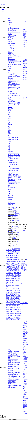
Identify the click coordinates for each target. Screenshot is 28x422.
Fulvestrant (9, 120)
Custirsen (9, 145)
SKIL (20, 275)
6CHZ (15, 306)
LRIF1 (18, 261)
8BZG (11, 317)
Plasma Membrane (10, 23)
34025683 (18, 235)
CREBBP (9, 252)
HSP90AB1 (19, 258)
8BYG (7, 316)
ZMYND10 (22, 271)
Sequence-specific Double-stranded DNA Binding (13, 48)
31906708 (11, 209)
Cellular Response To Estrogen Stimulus (12, 86)
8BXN (20, 315)
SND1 (11, 277)
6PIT (6, 307)
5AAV (12, 295)
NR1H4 (13, 266)
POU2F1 (18, 269)
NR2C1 (14, 266)
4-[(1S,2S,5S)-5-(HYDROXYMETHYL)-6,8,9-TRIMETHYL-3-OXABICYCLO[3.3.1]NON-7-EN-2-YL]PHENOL (14, 159)
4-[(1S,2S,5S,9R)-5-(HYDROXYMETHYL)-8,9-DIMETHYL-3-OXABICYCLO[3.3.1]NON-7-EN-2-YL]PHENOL (14, 157)
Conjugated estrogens (10, 108)
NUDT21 (17, 267)
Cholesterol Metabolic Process (25, 63)
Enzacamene (9, 190)
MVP (15, 264)
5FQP (18, 299)
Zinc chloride (9, 202)
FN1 (23, 261)
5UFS (23, 303)
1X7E (16, 287)
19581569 (14, 208)
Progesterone (9, 110)
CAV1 (15, 250)
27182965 (14, 226)
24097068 (24, 227)
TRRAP (9, 280)
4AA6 (16, 292)
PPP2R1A (11, 270)
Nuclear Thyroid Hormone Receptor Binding (25, 44)
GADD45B (19, 255)
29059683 (17, 220)
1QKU (10, 287)
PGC (6, 268)
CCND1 (19, 250)
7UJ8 (14, 311)
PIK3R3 (7, 269)
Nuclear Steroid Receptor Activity (12, 35)
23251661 (14, 237)
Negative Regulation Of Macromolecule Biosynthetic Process (25, 398)
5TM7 (13, 303)
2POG (16, 289)
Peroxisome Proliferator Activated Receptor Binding (25, 39)
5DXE (7, 298)
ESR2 (24, 260)
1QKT (8, 287)
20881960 (9, 233)
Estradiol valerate (10, 201)
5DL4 (16, 296)
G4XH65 (13, 285)
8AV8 (11, 314)
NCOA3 (15, 265)
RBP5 (25, 267)
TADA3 (10, 278)
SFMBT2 (13, 275)
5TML (18, 303)
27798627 (18, 207)
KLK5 (8, 260)
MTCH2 (7, 264)
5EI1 (15, 299)
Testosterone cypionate (10, 196)
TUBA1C (15, 280)
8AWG (13, 314)
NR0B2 (24, 13)
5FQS (7, 300)
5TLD (12, 302)
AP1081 (9, 144)
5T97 (11, 302)
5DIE (19, 295)
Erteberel (9, 171)
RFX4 (12, 273)
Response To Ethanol (24, 75)
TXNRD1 (19, 280)
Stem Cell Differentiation (11, 74)
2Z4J (25, 302)
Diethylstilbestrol (10, 107)
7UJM (18, 311)
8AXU (16, 314)
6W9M (25, 303)
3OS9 (19, 291)
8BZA (16, 316)
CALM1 (9, 250)
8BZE (8, 317)
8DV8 (20, 318)
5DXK (10, 298)
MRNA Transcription (24, 411)
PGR (8, 268)
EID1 (21, 260)
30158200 (11, 229)
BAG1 (10, 249)
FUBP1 (16, 255)
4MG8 (13, 293)
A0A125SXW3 (8, 285)
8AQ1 (18, 312)
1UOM (15, 287)
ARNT (7, 249)
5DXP (14, 298)
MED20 (15, 262)
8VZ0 (15, 319)
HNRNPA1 (22, 263)
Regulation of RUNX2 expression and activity (13, 100)
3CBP (7, 291)
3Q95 (8, 292)
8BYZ (12, 316)
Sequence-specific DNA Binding (25, 330)
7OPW (20, 309)
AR (26, 259)
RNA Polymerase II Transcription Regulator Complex (25, 366)
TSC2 (10, 280)
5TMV (17, 304)
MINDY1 (19, 263)
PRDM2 (15, 270)
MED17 (13, 262)
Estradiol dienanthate (10, 200)
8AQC (20, 312)
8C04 (18, 317)
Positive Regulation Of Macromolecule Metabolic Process (25, 354)
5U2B (8, 305)
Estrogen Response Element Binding (12, 44)
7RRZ (10, 310)
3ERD (10, 291)
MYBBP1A (17, 264)
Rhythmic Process (25, 80)
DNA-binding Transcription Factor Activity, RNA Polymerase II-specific (25, 377)
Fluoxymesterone (10, 124)
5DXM (12, 298)
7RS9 (7, 311)
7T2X (10, 311)
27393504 (17, 241)
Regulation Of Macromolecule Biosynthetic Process (14, 362)
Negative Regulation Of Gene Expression (12, 60)
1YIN (14, 288)
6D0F (18, 306)
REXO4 (11, 273)
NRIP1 (9, 267)
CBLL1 (17, 250)
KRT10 (16, 260)
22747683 (17, 226)
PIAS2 (14, 268)
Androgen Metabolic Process (11, 59)
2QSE (20, 290)
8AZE (18, 314)
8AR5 (12, 313)
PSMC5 (20, 271)
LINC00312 (15, 261)
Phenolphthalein (10, 142)
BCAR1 (16, 249)
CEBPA (10, 251)
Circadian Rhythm (25, 62)
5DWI (14, 297)
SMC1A (19, 276)
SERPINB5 (7, 275)
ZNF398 (12, 282)
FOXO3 (12, 255)
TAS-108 (9, 147)
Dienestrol (9, 119)
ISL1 (19, 259)
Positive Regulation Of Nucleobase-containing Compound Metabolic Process (13, 351)
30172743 (16, 214)
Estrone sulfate (9, 141)
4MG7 (12, 293)
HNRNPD (13, 258)
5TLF (14, 302)
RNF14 (20, 273)
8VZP (18, 319)
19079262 (14, 215)
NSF (15, 267)
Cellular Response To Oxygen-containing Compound (14, 87)
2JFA (7, 289)
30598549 (9, 231)
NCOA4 (17, 265)
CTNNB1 (16, 252)
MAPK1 (20, 261)
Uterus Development (10, 78)
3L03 (16, 291)
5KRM (16, 301)
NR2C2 (16, 266)
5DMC (20, 296)
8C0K (19, 317)
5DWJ (15, 297)
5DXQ (15, 298)
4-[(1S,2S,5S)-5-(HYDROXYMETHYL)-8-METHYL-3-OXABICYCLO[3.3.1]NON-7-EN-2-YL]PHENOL (14, 155)
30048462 (11, 231)
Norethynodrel (9, 188)
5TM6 (12, 303)
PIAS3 (16, 268)
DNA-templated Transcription (11, 381)
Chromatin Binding (10, 34)
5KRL (15, 301)
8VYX (13, 319)
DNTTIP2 (16, 253)
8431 (21, 283)
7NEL (13, 309)
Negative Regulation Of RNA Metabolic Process (13, 365)
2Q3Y (23, 302)
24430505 (14, 216)
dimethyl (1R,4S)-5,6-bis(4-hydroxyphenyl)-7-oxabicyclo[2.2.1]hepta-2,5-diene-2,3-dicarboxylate (14, 170)
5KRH (8, 301)
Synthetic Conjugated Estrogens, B (12, 187)
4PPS (14, 294)
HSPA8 (11, 259)
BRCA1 (7, 250)
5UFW (12, 305)
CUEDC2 (18, 252)
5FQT (8, 300)
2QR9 (18, 290)
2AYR (18, 288)
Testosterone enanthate (10, 197)
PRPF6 (16, 271)
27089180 (13, 207)
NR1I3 (22, 265)
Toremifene (9, 112)
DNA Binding (9, 33)
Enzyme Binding (10, 41)
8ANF (13, 312)
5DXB (19, 297)
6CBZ (11, 306)
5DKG (13, 296)
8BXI (16, 315)
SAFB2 (7, 274)
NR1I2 (26, 264)
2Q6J (17, 289)
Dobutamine (9, 118)
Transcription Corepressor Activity (25, 29)
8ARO (15, 313)
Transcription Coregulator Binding (12, 30)
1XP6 (7, 288)
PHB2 (11, 268)
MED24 (7, 263)
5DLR (18, 296)
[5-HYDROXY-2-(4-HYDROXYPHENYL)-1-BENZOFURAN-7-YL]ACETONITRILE (13, 153)
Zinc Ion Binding (10, 39)
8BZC (19, 316)
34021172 (18, 234)
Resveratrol (9, 132)
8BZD (7, 317)
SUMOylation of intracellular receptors (12, 93)
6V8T (18, 307)
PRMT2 (12, 271)
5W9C (15, 305)
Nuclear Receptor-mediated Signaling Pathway (13, 379)
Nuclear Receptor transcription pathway (12, 92)
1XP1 (19, 287)
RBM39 (7, 273)
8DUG (9, 318)
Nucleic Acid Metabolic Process (11, 370)
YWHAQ (18, 281)
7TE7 (11, 311)
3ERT (11, 291)
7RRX (7, 310)
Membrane (9, 24)
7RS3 (16, 310)
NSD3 (14, 267)
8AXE (15, 314)
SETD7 (11, 275)
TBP (19, 278)
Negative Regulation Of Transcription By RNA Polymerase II (25, 60)
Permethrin (9, 143)
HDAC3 (16, 257)
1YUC (22, 302)
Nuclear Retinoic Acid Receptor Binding (25, 37)
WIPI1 (9, 281)
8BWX (9, 315)
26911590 (11, 215)
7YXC (27, 303)
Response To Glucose (24, 64)
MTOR (12, 264)
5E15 (8, 299)
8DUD (7, 318)
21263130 (12, 220)
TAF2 (17, 278)
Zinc (8, 128)
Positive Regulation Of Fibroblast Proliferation (13, 73)
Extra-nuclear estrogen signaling (11, 101)
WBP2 (7, 281)
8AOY (15, 312)
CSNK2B (12, 252)
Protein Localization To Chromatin (12, 85)
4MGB (19, 293)
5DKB (10, 296)
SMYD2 (9, 277)
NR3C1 (24, 265)
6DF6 (19, 306)
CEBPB (12, 251)
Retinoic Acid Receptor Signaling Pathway (25, 336)
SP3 (16, 277)
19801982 (18, 213)
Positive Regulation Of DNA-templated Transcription (25, 79)
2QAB (10, 290)
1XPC (10, 288)
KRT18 (18, 260)
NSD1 (10, 267)
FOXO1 (10, 255)
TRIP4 (7, 280)
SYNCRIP (7, 278)
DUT (17, 253)
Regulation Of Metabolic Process (25, 400)
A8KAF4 (11, 285)
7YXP (22, 304)
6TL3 (15, 307)
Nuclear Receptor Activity (11, 36)
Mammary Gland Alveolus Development (12, 83)
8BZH (13, 317)
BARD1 (14, 249)
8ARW (20, 313)
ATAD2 (9, 249)
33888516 (15, 230)
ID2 (24, 263)
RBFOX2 (17, 272)
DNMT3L (13, 253)
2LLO (8, 289)
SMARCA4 (7, 276)
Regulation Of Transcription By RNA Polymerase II (14, 54)
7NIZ (18, 309)
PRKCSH (7, 271)
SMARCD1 (10, 276)
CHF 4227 (9, 146)
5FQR (19, 299)
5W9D (17, 305)
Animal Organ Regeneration (24, 68)
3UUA (11, 292)
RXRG (22, 268)
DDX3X (7, 253)
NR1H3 (24, 264)
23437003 (14, 212)
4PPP (13, 294)
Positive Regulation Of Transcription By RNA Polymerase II (25, 329)
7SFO (8, 311)
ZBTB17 (10, 282)
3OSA (7, 292)
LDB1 (13, 261)
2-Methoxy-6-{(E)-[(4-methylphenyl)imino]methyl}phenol (12, 195)
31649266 (13, 243)
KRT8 (7, 261)
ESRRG (22, 261)
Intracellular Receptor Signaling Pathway (25, 323)
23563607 (11, 233)
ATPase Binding (10, 47)
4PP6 (12, 294)
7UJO (20, 311)
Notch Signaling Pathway (24, 61)
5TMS (12, 304)
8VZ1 (16, 319)
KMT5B (14, 260)
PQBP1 (13, 270)
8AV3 (7, 314)
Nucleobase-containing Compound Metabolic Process (14, 376)
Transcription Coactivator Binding (12, 31)
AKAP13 (16, 248)
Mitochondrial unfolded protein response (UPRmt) (14, 102)
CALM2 (11, 250)
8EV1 (8, 319)
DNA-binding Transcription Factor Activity (25, 346)
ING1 (18, 259)
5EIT (16, 299)
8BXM (18, 315)
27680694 (15, 210)
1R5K (12, 287)
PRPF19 (14, 271)
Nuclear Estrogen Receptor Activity (12, 43)
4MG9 (15, 293)
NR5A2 (26, 265)
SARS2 (11, 274)
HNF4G (24, 262)
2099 (6, 283)
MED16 (11, 262)
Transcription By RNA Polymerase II (12, 55)
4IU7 (19, 292)
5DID (18, 295)
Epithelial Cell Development (11, 52)
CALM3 (14, 250)
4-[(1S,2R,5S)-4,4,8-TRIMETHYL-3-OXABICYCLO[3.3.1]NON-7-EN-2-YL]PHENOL (14, 182)
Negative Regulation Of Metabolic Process (13, 374)
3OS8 (17, 291)
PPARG (26, 266)
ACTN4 (12, 248)
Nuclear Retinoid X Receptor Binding (25, 42)
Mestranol (9, 125)
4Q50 (19, 294)
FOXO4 (14, 255)
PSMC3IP (18, 271)
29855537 (12, 226)
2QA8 (8, 290)
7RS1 (13, 310)
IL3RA (26, 263)
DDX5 (9, 253)
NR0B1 (9, 266)
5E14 (7, 299)
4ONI (22, 303)
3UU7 (10, 292)
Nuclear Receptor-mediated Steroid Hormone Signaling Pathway (25, 406)
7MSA (8, 309)
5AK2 (15, 295)
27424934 (19, 214)
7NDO (12, 309)
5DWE (10, 297)
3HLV (13, 291)
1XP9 (8, 288)
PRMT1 (10, 271)
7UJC (15, 311)
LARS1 (9, 261)
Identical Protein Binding (11, 45)
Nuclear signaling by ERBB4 (11, 90)
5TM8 (15, 303)
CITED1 (19, 251)
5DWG (12, 297)
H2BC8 (9, 257)
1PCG (7, 287)
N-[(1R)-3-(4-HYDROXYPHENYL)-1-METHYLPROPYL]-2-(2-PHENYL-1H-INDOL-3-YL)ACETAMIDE (14, 173)
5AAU (10, 295)
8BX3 (13, 315)
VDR (23, 270)
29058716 (19, 225)
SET (9, 275)
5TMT (14, 304)
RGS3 (14, 273)
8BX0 (12, 315)
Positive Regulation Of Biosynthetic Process (13, 355)
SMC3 (7, 277)
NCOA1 (11, 265)
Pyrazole (9, 134)
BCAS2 (18, 249)
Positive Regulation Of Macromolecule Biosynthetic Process (25, 344)
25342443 (18, 236)
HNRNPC (11, 258)
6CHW (13, 306)
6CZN (16, 306)
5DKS (15, 296)
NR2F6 (7, 267)
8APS (16, 312)
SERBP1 (18, 274)
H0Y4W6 (16, 285)
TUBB (17, 280)
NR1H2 (22, 264)
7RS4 (17, 310)
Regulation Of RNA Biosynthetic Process (12, 353)
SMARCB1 (25, 269)
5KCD (20, 300)
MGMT (16, 263)
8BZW (16, 317)
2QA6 (7, 290)
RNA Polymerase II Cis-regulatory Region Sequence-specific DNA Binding (25, 385)
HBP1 (14, 257)
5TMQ (9, 304)
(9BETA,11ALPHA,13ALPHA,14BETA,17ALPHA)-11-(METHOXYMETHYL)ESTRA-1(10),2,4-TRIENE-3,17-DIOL (14, 166)
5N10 (19, 301)
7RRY (8, 310)
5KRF (7, 301)
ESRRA (26, 260)
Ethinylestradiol (9, 121)
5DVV (8, 297)
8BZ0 (13, 316)
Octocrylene (9, 189)
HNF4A (22, 262)
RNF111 (18, 273)
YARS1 (14, 281)
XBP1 (12, 281)
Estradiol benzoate (10, 199)
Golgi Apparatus (10, 22)
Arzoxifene (9, 148)
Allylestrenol (9, 127)
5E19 (9, 299)
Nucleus (9, 19)
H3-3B (12, 257)
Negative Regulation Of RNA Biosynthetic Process (14, 368)
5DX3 (17, 297)
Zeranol (9, 191)
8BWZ (10, 315)
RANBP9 (9, 272)
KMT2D (12, 260)
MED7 (13, 263)
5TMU (15, 304)
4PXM (16, 294)
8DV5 (17, 318)
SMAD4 (24, 268)
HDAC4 (18, 257)
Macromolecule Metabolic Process (12, 380)
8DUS (15, 318)
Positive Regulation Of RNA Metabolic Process (25, 338)
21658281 (14, 242)
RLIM (16, 273)
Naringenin (9, 135)
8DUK (13, 318)
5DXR (17, 298)
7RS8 (20, 310)
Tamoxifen (9, 115)
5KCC (18, 300)
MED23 (19, 262)
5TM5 (10, 303)
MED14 (9, 262)
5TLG (15, 302)
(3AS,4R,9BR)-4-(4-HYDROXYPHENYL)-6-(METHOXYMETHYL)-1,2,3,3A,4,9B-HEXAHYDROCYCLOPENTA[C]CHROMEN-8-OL (14, 175)
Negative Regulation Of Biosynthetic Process (13, 373)
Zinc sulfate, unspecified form (11, 203)
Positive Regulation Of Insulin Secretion (25, 69)
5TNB (7, 305)
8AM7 (12, 312)
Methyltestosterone (10, 150)
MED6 (11, 263)
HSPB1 (13, 259)
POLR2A (14, 269)
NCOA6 (19, 265)
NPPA (7, 266)
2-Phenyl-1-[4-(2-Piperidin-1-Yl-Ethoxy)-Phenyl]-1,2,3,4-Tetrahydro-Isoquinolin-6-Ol (13, 139)
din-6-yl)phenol (9, 152)
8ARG (13, 313)
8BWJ (7, 315)
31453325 (18, 232)
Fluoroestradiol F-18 (10, 204)
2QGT (13, 290)
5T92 (9, 302)
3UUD (15, 292)
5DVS (7, 297)
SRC (19, 277)
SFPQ (15, 275)
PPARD (24, 266)
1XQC (11, 288)
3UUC (13, 292)
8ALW (10, 312)
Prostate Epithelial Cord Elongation (12, 79)
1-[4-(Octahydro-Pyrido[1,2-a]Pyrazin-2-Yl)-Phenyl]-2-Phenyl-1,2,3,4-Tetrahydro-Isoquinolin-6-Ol (14, 137)
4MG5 (8, 293)
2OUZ (13, 289)
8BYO (9, 316)
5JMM (16, 300)
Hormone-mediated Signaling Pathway (12, 384)
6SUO (12, 307)
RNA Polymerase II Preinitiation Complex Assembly (14, 77)
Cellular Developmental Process (24, 409)
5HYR (15, 300)
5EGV (12, 299)
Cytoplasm (9, 21)
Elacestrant (9, 149)
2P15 (14, 289)
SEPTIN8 (16, 274)
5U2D (10, 305)
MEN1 (14, 263)
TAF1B (15, 278)
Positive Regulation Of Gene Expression (25, 65)
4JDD (7, 293)
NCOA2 (13, 265)
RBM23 (20, 272)
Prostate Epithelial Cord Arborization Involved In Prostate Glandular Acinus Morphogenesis (13, 80)
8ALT (7, 312)
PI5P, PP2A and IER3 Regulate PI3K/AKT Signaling (14, 94)
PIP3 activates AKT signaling (11, 91)
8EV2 (10, 319)
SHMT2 (19, 275)
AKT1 (18, 248)
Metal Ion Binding (10, 46)
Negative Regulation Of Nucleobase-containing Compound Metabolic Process (13, 364)
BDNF (20, 249)
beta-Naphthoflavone (10, 151)
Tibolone (9, 185)
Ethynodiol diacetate (10, 117)
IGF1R (15, 259)
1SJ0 (13, 287)
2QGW (15, 290)
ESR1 (14, 13)
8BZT (15, 317)
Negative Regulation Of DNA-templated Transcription (25, 77)
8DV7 (18, 318)
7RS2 (14, 310)
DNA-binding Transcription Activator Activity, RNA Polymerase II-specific (25, 391)
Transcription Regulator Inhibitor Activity (25, 46)
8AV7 (10, 314)
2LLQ (10, 289)
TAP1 (18, 278)
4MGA (17, 293)
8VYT (11, 319)
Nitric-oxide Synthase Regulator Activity (12, 42)
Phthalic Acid (9, 133)
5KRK (13, 301)
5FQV (10, 300)
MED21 (17, 262)
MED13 (7, 262)
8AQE (7, 313)
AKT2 (19, 248)
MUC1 (13, 264)
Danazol (9, 126)
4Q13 (18, 294)
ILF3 (16, 259)
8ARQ (17, 313)
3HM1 (15, 291)
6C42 (10, 306)
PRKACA (17, 270)
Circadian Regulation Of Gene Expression (25, 71)
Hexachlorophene (10, 116)
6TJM (14, 307)
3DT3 (8, 291)
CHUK (17, 251)
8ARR (18, 313)
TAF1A (13, 278)
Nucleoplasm (9, 20)
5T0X (7, 302)
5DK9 (8, 296)
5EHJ (14, 299)
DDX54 (11, 253)
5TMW (19, 304)
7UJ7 (12, 311)
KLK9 (10, 260)
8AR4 (10, 313)
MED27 (9, 263)
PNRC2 (9, 269)
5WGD (18, 305)
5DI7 (16, 295)
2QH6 (17, 290)
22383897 (15, 220)
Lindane (9, 111)
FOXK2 (8, 255)
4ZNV (7, 295)
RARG (24, 267)
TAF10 (12, 278)
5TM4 (8, 303)
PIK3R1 (18, 268)
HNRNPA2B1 (8, 258)
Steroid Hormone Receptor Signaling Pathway (25, 404)
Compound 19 (9, 131)
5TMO (7, 304)
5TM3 (7, 303)
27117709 (19, 222)
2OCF (11, 289)
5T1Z (8, 302)
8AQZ (8, 313)
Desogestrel (9, 109)
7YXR (23, 304)
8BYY (10, 316)
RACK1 (7, 272)
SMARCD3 (13, 276)
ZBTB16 (7, 282)
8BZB (18, 316)
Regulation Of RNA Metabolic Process (25, 358)
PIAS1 (13, 268)
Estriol (8, 140)
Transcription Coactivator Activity (12, 369)
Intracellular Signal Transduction (11, 375)
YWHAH (16, 281)
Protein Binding (9, 37)
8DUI (12, 318)
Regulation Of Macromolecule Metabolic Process (13, 360)
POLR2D (16, 269)
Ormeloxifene (9, 194)
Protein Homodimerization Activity (25, 35)
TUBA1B (12, 280)
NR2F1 (18, 266)
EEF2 (19, 253)
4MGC (7, 294)
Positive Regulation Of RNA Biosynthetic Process (13, 354)
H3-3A (11, 257)
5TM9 (16, 303)
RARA (11, 272)
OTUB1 (19, 267)
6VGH (20, 307)
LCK (10, 261)
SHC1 (17, 275)
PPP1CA (9, 270)
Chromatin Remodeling (10, 53)
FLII (6, 255)
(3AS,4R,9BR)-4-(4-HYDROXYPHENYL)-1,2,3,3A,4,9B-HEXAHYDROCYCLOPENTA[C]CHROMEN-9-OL (14, 183)
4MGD (9, 294)
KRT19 (20, 260)
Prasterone (9, 129)
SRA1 (17, 277)
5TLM (19, 302)
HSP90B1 (7, 259)
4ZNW (9, 295)
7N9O (10, 309)
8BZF (10, 317)
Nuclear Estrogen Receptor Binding (12, 387)
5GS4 (11, 300)
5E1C (11, 299)
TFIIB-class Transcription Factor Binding (12, 29)
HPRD (2, 11)
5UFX (13, 305)
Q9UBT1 (7, 286)
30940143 (24, 226)
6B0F (8, 306)
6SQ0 (11, 307)
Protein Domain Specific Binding (25, 33)
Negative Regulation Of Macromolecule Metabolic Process (25, 414)
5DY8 (19, 298)
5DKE (12, 296)
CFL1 (13, 251)
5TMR (10, 304)
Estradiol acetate (10, 198)
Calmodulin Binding (10, 38)
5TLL (17, 302)
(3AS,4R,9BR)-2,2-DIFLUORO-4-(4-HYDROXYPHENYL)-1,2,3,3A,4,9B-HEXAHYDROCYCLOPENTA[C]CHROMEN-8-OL (14, 162)
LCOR (12, 261)
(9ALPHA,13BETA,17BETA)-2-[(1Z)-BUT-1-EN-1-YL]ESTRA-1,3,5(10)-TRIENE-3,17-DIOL (14, 164)
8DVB (7, 319)
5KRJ (11, 301)
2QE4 (11, 290)
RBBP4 (13, 272)
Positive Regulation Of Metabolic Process (13, 361)
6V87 (17, 307)
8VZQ (19, 319)
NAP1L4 (7, 265)
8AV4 (8, 314)
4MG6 (10, 293)
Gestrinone (9, 192)
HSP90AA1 (16, 258)
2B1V (19, 288)
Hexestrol (9, 169)
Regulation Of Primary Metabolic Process (13, 359)
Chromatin (9, 18)
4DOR (26, 302)
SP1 (15, 277)
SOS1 (14, 277)
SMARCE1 (16, 276)
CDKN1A (7, 251)
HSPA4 (9, 259)
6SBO (9, 307)
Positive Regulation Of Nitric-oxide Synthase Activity (14, 75)
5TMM (20, 303)
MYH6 (19, 264)
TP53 (21, 270)
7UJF (17, 311)
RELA (9, 273)
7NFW (17, 309)
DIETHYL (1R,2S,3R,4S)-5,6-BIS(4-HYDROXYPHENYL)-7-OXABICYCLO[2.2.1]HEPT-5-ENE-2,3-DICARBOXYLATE (14, 180)
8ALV (8, 312)
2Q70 (19, 289)
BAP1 (12, 249)
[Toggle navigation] (0, 6)
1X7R (18, 287)
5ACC (14, 295)
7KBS (7, 309)
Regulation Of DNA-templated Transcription (13, 352)
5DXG (9, 298)
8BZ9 (15, 316)
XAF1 (10, 281)
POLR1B (11, 269)
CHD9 (15, 251)
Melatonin (9, 122)
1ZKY (16, 288)
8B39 (19, 314)
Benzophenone (9, 130)
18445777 (16, 213)
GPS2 (25, 261)
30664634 (17, 211)
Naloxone (9, 123)
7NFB (15, 309)
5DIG (7, 296)
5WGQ (7, 306)
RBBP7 (15, 272)
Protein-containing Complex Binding (25, 40)
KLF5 (7, 260)
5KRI (10, 301)
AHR (14, 248)
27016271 (17, 227)
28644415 (15, 246)
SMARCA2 (22, 269)
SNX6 (12, 277)
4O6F (10, 294)
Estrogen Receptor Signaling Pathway (12, 62)
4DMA (18, 292)
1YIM (13, 288)
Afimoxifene (9, 138)
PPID (7, 270)
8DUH (10, 318)
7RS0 (11, 310)
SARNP (9, 274)
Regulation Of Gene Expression (25, 383)
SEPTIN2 (13, 274)
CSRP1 (14, 252)
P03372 (18, 285)
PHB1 (9, 268)
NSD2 (12, 267)
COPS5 (7, 252)
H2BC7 (7, 257)
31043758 (12, 210)
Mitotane (9, 114)
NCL (9, 265)
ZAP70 (26, 270)
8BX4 (15, 315)
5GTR (13, 300)
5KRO (18, 301)
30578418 (15, 228)
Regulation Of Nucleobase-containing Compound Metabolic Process (25, 372)
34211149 (16, 207)
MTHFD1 (9, 264)
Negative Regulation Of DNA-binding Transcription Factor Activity (25, 73)
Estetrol (9, 193)
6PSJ (8, 307)
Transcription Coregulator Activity (12, 382)
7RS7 (19, 310)
